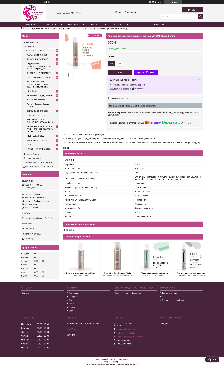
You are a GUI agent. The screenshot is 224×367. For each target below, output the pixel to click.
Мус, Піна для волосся (63, 28)
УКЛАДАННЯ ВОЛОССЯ (39, 28)
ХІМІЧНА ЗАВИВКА (35, 136)
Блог (71, 311)
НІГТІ (29, 145)
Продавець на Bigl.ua (112, 362)
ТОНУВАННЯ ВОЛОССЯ (37, 59)
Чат (212, 359)
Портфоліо (73, 296)
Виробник (51, 24)
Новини (72, 307)
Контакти (26, 293)
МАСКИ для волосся (36, 100)
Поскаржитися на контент (105, 364)
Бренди (72, 304)
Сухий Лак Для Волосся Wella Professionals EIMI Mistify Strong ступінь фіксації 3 (115, 274)
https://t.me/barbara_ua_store (37, 201)
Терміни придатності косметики (37, 162)
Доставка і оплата (169, 293)
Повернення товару (32, 158)
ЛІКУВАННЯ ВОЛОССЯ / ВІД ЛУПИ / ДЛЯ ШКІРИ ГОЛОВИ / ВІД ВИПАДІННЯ (40, 129)
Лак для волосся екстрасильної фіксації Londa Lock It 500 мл (186, 274)
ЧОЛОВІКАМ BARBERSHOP (39, 149)
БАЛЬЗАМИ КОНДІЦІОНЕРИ (39, 95)
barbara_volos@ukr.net (34, 198)
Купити (119, 72)
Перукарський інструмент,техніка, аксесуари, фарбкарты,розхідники (40, 66)
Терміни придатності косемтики (128, 293)
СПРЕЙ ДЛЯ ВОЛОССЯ (37, 111)
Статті (71, 300)
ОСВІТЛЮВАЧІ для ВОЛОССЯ (40, 77)
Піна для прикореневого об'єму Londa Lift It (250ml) (80, 274)
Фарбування (73, 24)
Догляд (95, 24)
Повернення (167, 296)
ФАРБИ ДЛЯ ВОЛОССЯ (37, 55)
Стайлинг (117, 24)
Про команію (74, 293)
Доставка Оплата (31, 154)
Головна (30, 24)
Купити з (146, 72)
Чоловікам (159, 24)
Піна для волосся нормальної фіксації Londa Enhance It (151, 274)
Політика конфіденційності (173, 300)
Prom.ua (125, 359)
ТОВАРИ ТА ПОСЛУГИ (34, 50)
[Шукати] (200, 16)
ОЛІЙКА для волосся (36, 115)
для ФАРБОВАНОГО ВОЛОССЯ (38, 166)
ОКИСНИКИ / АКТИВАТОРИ (39, 73)
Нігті (139, 24)
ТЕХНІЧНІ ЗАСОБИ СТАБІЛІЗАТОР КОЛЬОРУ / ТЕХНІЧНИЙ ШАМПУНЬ (38, 84)
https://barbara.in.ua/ (33, 194)
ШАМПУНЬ (28, 46)
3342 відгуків (157, 2)
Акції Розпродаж (30, 42)
